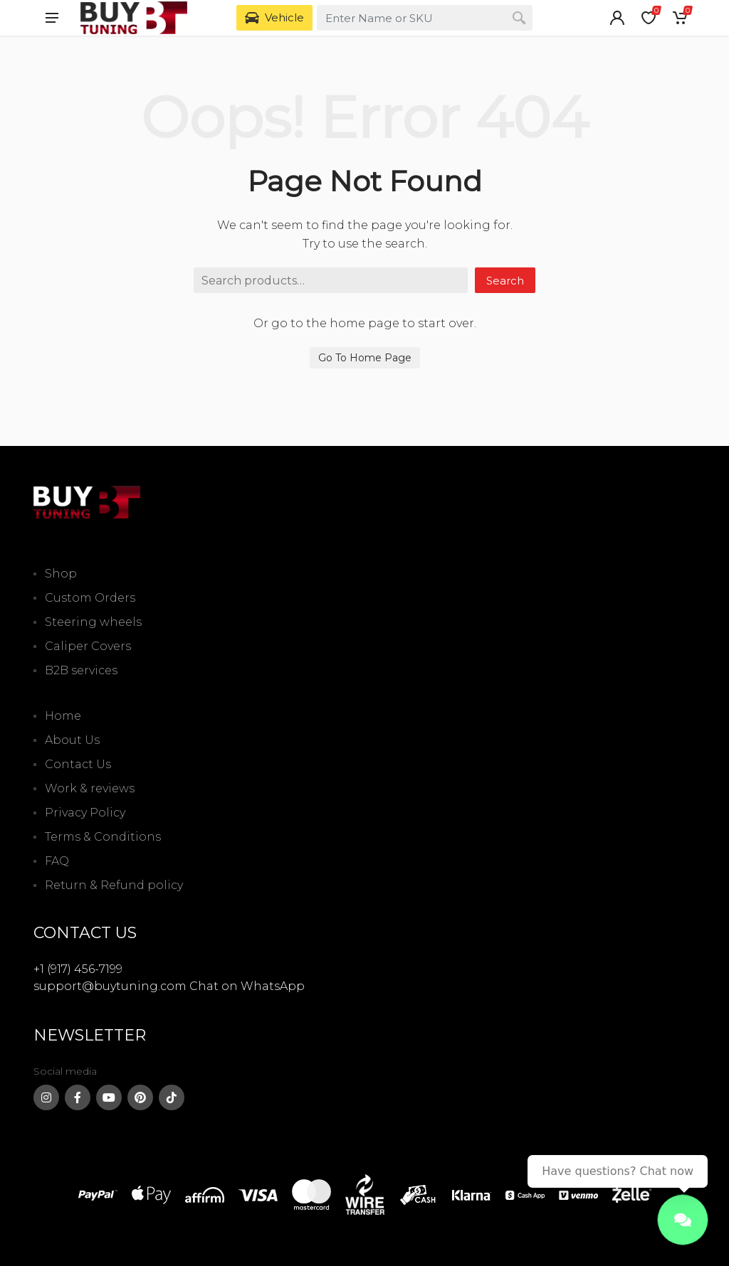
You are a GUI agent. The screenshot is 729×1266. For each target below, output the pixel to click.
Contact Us (78, 764)
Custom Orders (90, 598)
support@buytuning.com (110, 986)
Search (505, 280)
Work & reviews (90, 788)
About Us (72, 740)
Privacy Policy (85, 812)
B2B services (81, 670)
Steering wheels (93, 622)
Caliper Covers (88, 646)
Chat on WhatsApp (247, 986)
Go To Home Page (364, 357)
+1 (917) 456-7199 (77, 969)
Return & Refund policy (114, 885)
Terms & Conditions (103, 837)
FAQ (57, 861)
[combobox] (425, 18)
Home (63, 716)
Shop (61, 573)
